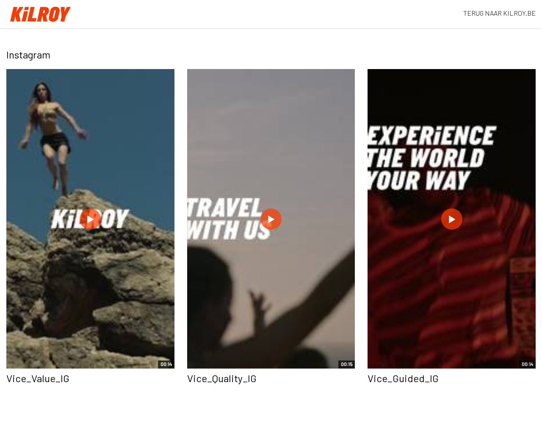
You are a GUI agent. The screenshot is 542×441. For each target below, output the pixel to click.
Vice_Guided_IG (403, 378)
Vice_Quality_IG (222, 378)
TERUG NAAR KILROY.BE (499, 13)
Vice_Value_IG (37, 378)
